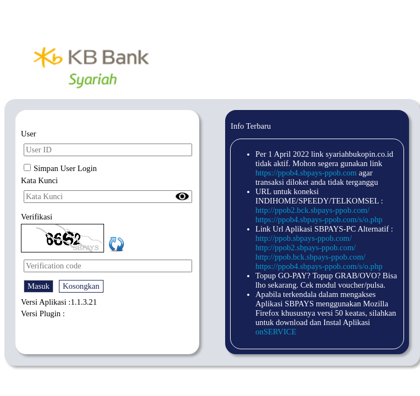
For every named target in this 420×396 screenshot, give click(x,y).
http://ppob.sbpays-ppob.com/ (303, 238)
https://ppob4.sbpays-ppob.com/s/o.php (319, 219)
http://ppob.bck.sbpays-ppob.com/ (310, 256)
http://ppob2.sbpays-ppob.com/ (305, 247)
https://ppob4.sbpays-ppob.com (306, 172)
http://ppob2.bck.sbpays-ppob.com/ (312, 210)
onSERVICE (276, 331)
